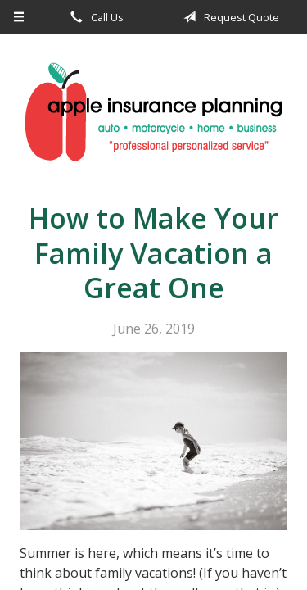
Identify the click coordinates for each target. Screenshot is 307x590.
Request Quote (228, 17)
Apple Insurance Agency (153, 111)
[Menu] (19, 17)
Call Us (94, 17)
